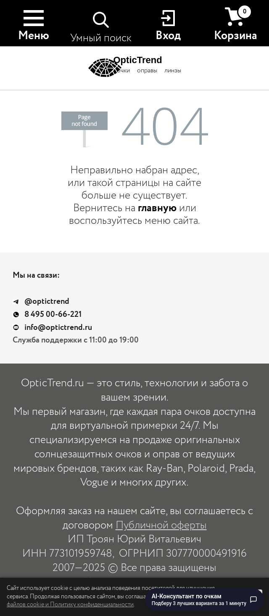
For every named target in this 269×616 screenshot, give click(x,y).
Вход (168, 35)
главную (157, 208)
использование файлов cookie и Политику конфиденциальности (107, 600)
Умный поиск (101, 38)
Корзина (235, 24)
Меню (33, 35)
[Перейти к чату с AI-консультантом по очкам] (204, 599)
